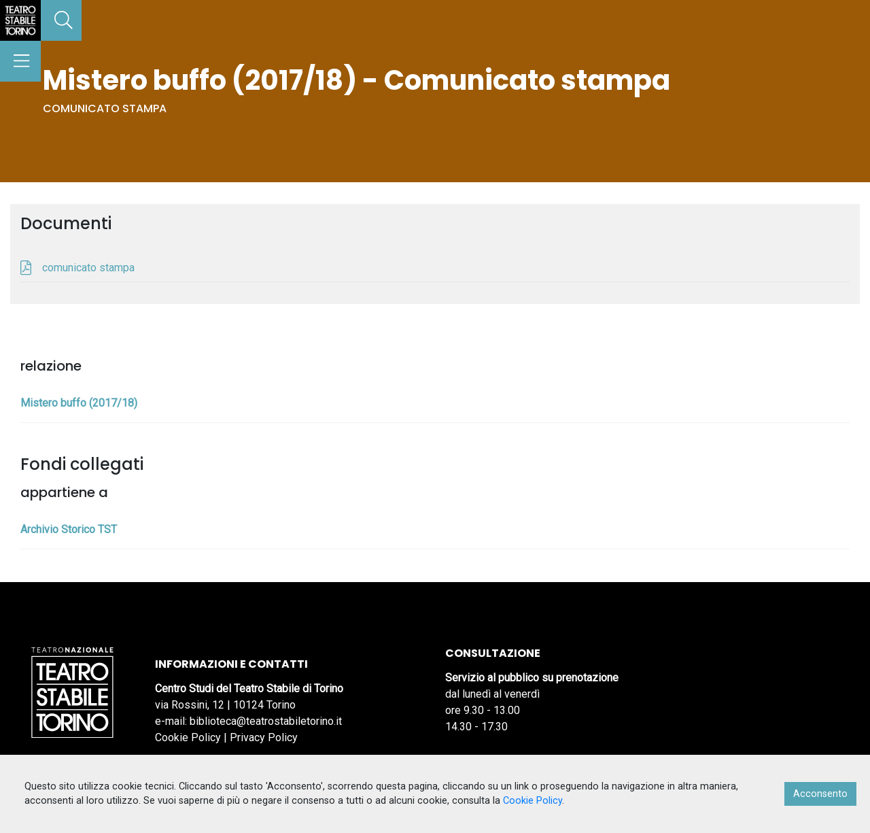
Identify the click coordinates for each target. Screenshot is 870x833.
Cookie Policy (188, 737)
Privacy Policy (264, 737)
